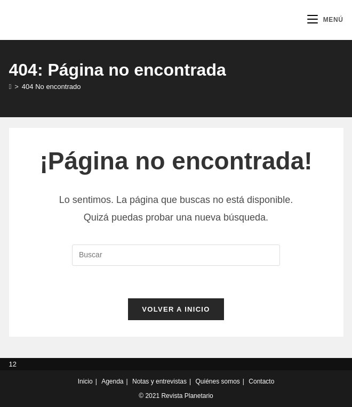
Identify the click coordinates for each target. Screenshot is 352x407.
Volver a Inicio (176, 309)
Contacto (261, 381)
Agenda (112, 381)
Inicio (85, 381)
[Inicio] (10, 87)
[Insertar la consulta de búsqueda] (176, 255)
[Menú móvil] (325, 19)
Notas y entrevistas (159, 381)
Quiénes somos (217, 381)
